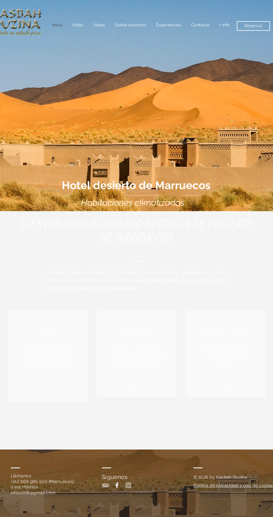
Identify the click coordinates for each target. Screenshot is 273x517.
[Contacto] (225, 386)
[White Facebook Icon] (117, 485)
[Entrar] (48, 390)
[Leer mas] (136, 386)
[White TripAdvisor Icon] (105, 485)
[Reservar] (253, 26)
